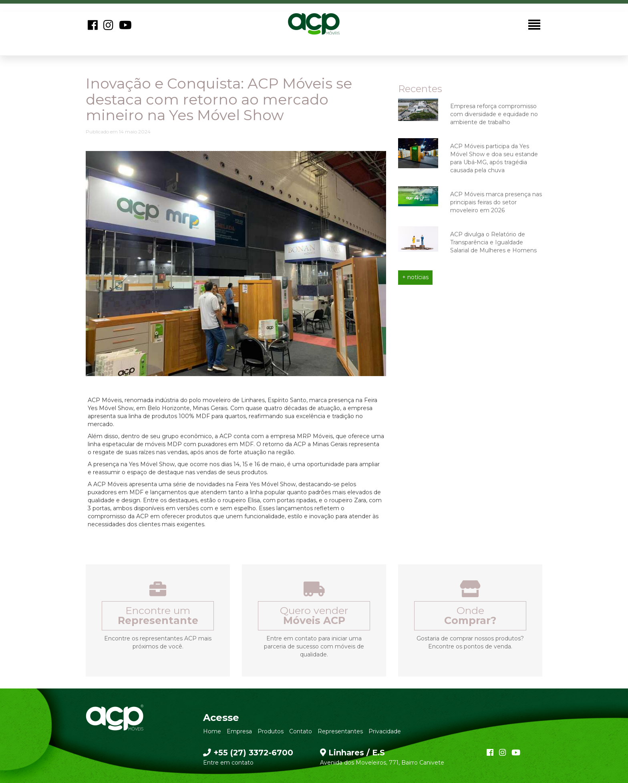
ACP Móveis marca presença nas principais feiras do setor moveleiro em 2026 (496, 202)
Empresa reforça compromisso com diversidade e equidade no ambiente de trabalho (494, 114)
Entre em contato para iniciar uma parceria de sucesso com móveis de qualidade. (314, 646)
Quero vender (314, 615)
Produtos (271, 731)
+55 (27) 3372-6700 (248, 752)
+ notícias (415, 277)
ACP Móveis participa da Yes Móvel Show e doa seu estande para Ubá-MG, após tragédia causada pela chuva (494, 158)
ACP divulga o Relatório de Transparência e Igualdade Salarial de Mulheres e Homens (493, 242)
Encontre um (158, 615)
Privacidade (384, 731)
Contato (300, 731)
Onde (470, 615)
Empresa (239, 731)
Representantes (340, 731)
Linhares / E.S (352, 752)
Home (212, 731)
